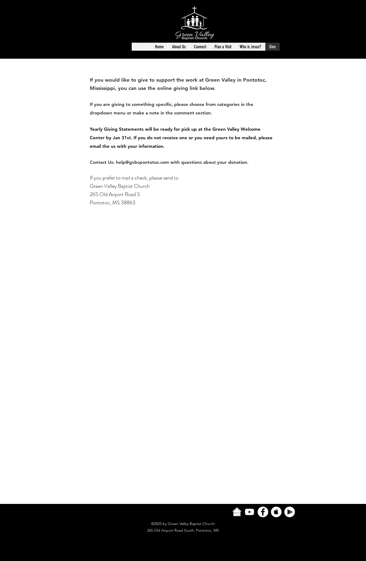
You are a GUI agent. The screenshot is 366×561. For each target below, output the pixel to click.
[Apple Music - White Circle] (276, 512)
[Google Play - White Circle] (289, 512)
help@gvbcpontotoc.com (142, 162)
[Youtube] (249, 512)
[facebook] (263, 512)
